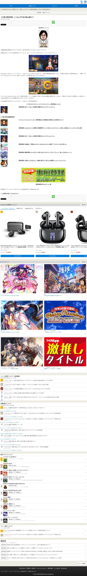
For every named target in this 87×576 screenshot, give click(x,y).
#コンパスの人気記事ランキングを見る (8, 411)
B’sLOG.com (64, 568)
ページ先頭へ (83, 563)
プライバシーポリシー (41, 568)
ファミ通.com (57, 568)
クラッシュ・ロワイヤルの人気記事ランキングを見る (11, 427)
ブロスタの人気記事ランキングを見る (8, 439)
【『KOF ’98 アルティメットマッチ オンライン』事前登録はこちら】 (43, 104)
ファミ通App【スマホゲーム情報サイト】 (10, 9)
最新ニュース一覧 (24, 9)
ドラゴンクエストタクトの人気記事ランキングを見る (11, 450)
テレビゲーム (39, 208)
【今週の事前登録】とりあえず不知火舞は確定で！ (40, 9)
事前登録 (39, 12)
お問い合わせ (22, 568)
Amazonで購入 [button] (17, 256)
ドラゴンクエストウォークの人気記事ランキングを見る (11, 416)
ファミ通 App (5, 2)
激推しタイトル (46, 12)
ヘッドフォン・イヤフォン (8, 208)
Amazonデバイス (29, 208)
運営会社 (33, 568)
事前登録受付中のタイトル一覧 (43, 184)
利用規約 (28, 568)
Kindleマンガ (19, 208)
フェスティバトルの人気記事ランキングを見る (10, 422)
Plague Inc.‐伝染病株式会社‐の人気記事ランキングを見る (11, 433)
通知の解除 (50, 568)
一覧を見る (83, 204)
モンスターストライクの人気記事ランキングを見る (11, 444)
